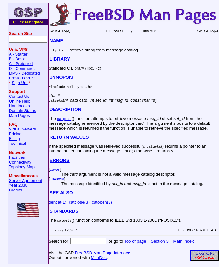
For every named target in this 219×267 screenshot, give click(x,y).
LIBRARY (60, 59)
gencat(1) (57, 202)
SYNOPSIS (61, 77)
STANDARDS (64, 211)
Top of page (135, 241)
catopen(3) (102, 202)
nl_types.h (79, 86)
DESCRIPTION (65, 109)
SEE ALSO (61, 192)
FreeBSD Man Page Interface (102, 252)
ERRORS (60, 160)
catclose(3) (79, 202)
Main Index (183, 241)
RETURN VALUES (69, 137)
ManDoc (99, 257)
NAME (56, 40)
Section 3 (160, 241)
